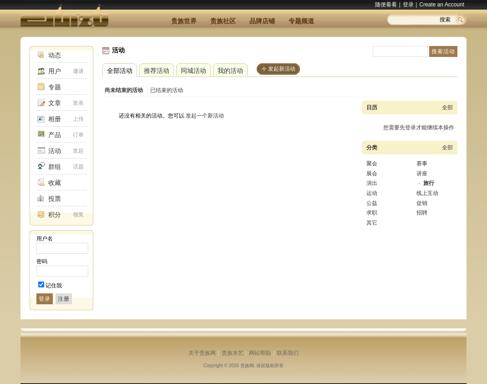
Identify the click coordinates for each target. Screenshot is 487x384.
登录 (408, 4)
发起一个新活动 (205, 116)
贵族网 (247, 365)
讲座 (421, 173)
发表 (78, 103)
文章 (54, 103)
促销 (421, 203)
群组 (54, 166)
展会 (371, 173)
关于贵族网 (202, 353)
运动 (371, 193)
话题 (78, 167)
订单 (78, 135)
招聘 (421, 213)
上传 (78, 119)
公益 (371, 203)
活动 (54, 150)
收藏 (54, 182)
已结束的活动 (166, 90)
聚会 (371, 163)
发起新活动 (281, 69)
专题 (54, 87)
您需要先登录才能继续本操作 (418, 127)
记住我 (54, 285)
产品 (54, 134)
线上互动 (427, 193)
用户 (54, 71)
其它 (371, 223)
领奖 (78, 214)
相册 (54, 119)
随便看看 (386, 4)
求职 (371, 213)
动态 (54, 55)
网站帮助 (260, 353)
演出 (371, 183)
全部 (447, 107)
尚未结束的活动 (124, 90)
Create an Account (441, 4)
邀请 (78, 71)
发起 (78, 151)
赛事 (421, 163)
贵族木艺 (233, 353)
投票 (54, 198)
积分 (54, 214)
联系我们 (288, 353)
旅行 (428, 183)
